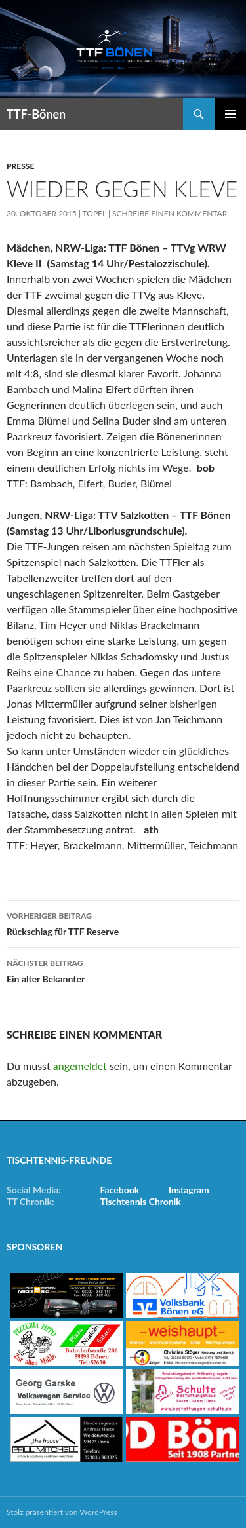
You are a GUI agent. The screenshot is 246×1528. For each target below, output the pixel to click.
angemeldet (80, 1066)
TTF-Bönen (36, 114)
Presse (20, 166)
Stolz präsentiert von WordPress (62, 1512)
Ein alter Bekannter (123, 969)
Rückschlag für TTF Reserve (123, 922)
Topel (94, 213)
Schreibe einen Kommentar (169, 213)
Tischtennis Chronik (140, 1201)
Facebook (120, 1189)
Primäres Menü (230, 114)
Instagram (189, 1189)
